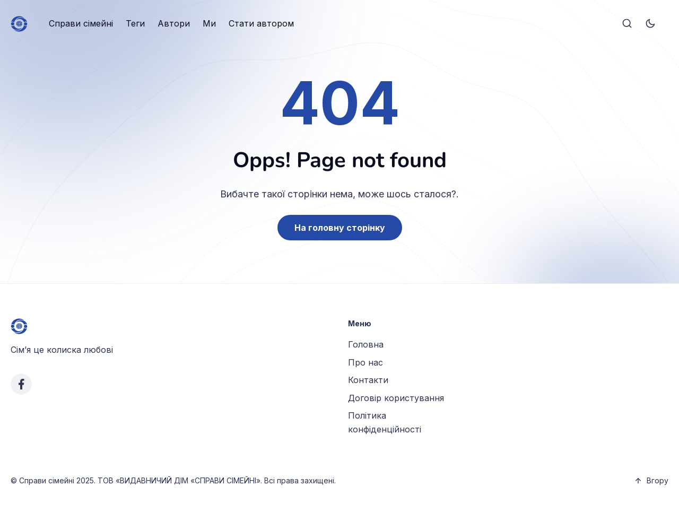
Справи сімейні (81, 23)
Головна (366, 344)
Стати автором (261, 23)
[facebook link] (21, 384)
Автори (174, 23)
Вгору (651, 480)
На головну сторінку (339, 227)
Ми (209, 23)
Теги (135, 23)
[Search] (627, 24)
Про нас (365, 362)
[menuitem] (81, 24)
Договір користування (396, 398)
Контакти (368, 380)
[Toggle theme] (650, 24)
